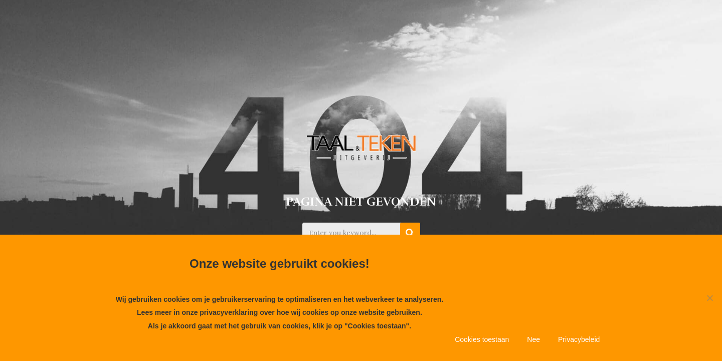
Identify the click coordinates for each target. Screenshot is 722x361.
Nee (533, 339)
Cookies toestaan (482, 339)
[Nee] (709, 298)
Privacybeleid (579, 339)
